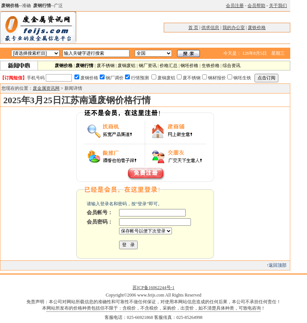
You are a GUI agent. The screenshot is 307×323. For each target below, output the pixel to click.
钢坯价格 (189, 65)
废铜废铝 (126, 65)
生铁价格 (211, 65)
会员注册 (235, 5)
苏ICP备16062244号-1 (153, 287)
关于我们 (278, 5)
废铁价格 (257, 27)
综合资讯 (231, 65)
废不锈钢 (106, 65)
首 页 (193, 27)
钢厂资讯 (148, 65)
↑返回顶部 (276, 265)
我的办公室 (234, 27)
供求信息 (210, 27)
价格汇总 (169, 65)
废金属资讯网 (46, 88)
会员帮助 (256, 5)
